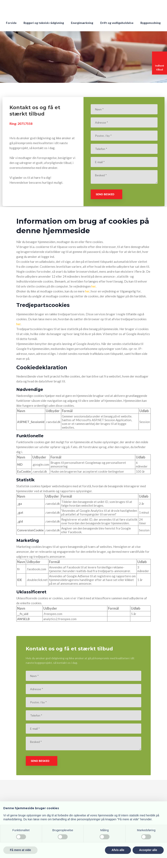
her (93, 286)
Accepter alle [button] (148, 850)
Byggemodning (150, 23)
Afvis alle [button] (118, 850)
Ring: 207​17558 (20, 123)
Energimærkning (82, 23)
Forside (11, 23)
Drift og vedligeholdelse (116, 23)
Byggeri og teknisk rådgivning (44, 23)
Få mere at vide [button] (20, 850)
